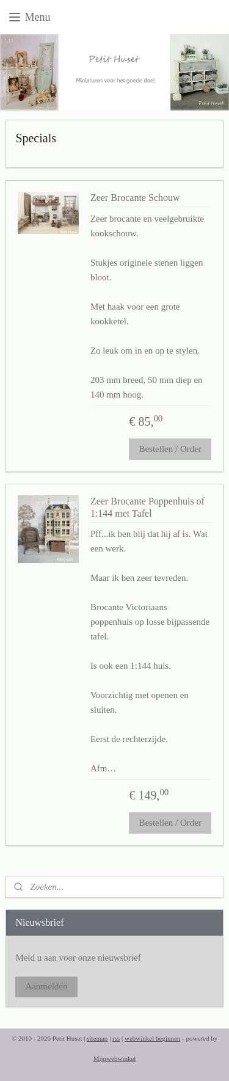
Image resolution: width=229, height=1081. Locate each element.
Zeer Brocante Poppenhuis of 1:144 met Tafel (147, 508)
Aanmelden (46, 986)
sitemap (97, 1038)
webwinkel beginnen (152, 1038)
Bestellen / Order (170, 449)
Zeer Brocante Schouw (135, 198)
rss (116, 1038)
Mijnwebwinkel (114, 1058)
